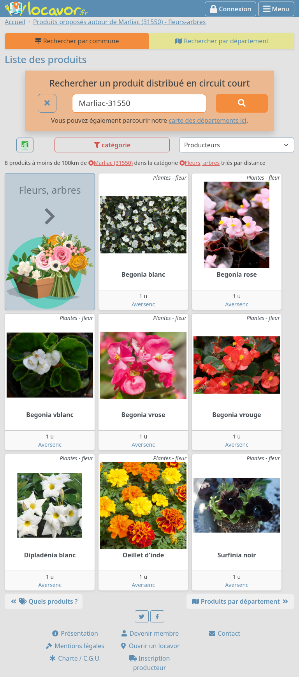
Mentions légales (74, 646)
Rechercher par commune (77, 41)
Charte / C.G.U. (75, 658)
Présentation (74, 633)
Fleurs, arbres (199, 162)
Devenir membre (149, 633)
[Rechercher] (242, 103)
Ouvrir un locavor (150, 646)
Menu (276, 9)
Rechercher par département (222, 41)
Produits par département (240, 601)
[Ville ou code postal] (139, 103)
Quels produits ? (43, 601)
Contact (224, 633)
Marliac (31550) (110, 162)
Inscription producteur (149, 663)
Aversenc (143, 304)
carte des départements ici (207, 120)
